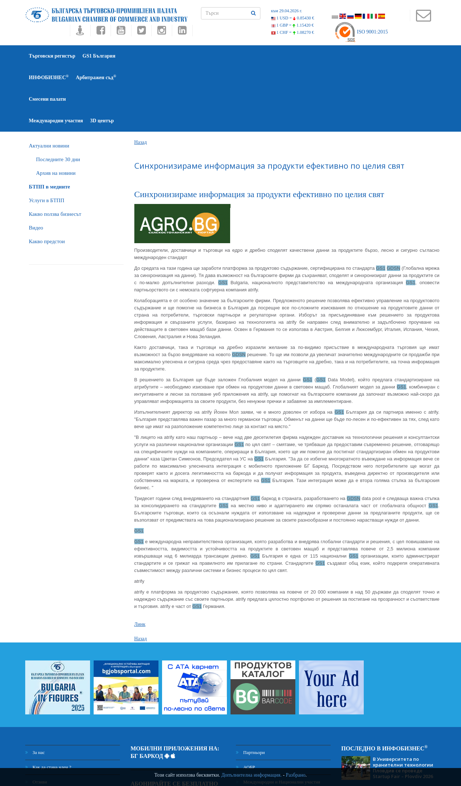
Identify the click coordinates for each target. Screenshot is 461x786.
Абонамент (209, 743)
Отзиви (36, 717)
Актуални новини (49, 81)
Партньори (250, 687)
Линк (140, 559)
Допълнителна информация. (251, 775)
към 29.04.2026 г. (286, 10)
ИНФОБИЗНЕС (142, 56)
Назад (140, 77)
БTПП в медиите (49, 122)
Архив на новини (56, 108)
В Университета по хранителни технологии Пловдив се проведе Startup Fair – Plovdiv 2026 (403, 703)
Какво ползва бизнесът (55, 149)
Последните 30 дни (58, 94)
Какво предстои (47, 177)
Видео (36, 163)
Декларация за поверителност (58, 751)
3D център (334, 56)
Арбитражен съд (190, 56)
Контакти (38, 732)
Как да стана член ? (48, 702)
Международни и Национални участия (278, 717)
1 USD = (292, 18)
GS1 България (98, 56)
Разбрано (295, 775)
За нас (35, 687)
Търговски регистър (52, 56)
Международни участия (288, 56)
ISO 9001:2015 (361, 32)
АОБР (245, 702)
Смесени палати (235, 56)
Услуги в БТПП (46, 135)
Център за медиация (259, 736)
